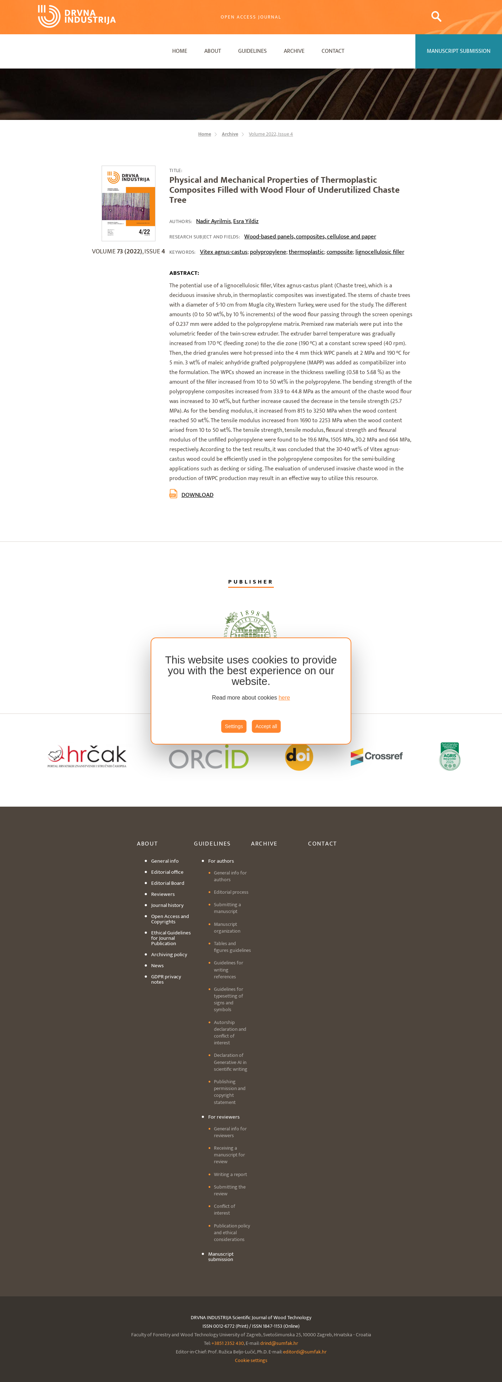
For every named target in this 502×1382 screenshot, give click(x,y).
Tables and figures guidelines (232, 946)
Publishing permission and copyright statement (230, 1092)
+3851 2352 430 (227, 1343)
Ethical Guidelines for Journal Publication (171, 938)
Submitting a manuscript (227, 908)
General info (165, 861)
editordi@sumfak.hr (305, 1352)
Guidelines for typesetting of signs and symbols (228, 999)
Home (179, 51)
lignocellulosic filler (379, 252)
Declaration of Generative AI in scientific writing (230, 1062)
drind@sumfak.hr (279, 1343)
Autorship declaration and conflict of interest (230, 1032)
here (284, 698)
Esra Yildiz (245, 221)
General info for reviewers (230, 1132)
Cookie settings (251, 1360)
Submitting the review (230, 1190)
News (157, 965)
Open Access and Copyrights (170, 919)
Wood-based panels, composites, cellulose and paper (310, 237)
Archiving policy (169, 954)
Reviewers (163, 894)
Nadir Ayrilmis (213, 221)
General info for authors (230, 876)
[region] (250, 691)
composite (340, 252)
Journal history (167, 905)
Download (197, 495)
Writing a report (230, 1174)
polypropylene (268, 252)
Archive (294, 51)
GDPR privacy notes (166, 979)
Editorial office (167, 872)
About (212, 51)
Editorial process (231, 892)
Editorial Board (167, 883)
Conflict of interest (224, 1209)
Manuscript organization (227, 927)
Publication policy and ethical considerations (232, 1233)
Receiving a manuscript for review (229, 1155)
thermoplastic (306, 252)
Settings (234, 726)
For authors (221, 861)
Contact (333, 51)
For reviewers (224, 1117)
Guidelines (252, 51)
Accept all (266, 726)
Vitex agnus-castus (223, 252)
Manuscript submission (221, 1257)
